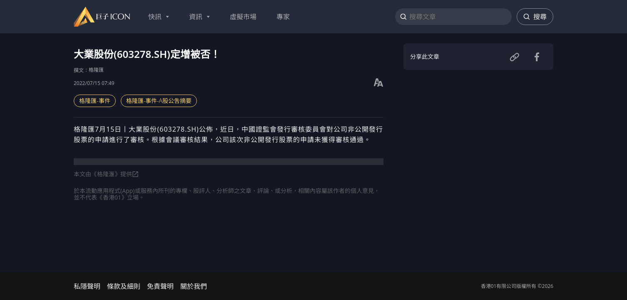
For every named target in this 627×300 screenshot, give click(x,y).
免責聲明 (160, 286)
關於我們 (193, 286)
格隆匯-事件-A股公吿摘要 (159, 101)
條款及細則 (123, 286)
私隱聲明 (87, 286)
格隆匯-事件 (94, 101)
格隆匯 (96, 69)
